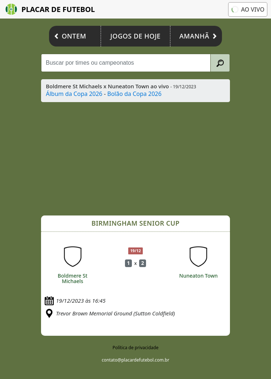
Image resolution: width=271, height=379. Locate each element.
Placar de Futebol (50, 9)
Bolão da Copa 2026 (134, 94)
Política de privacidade (135, 347)
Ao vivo (247, 9)
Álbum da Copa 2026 (74, 94)
